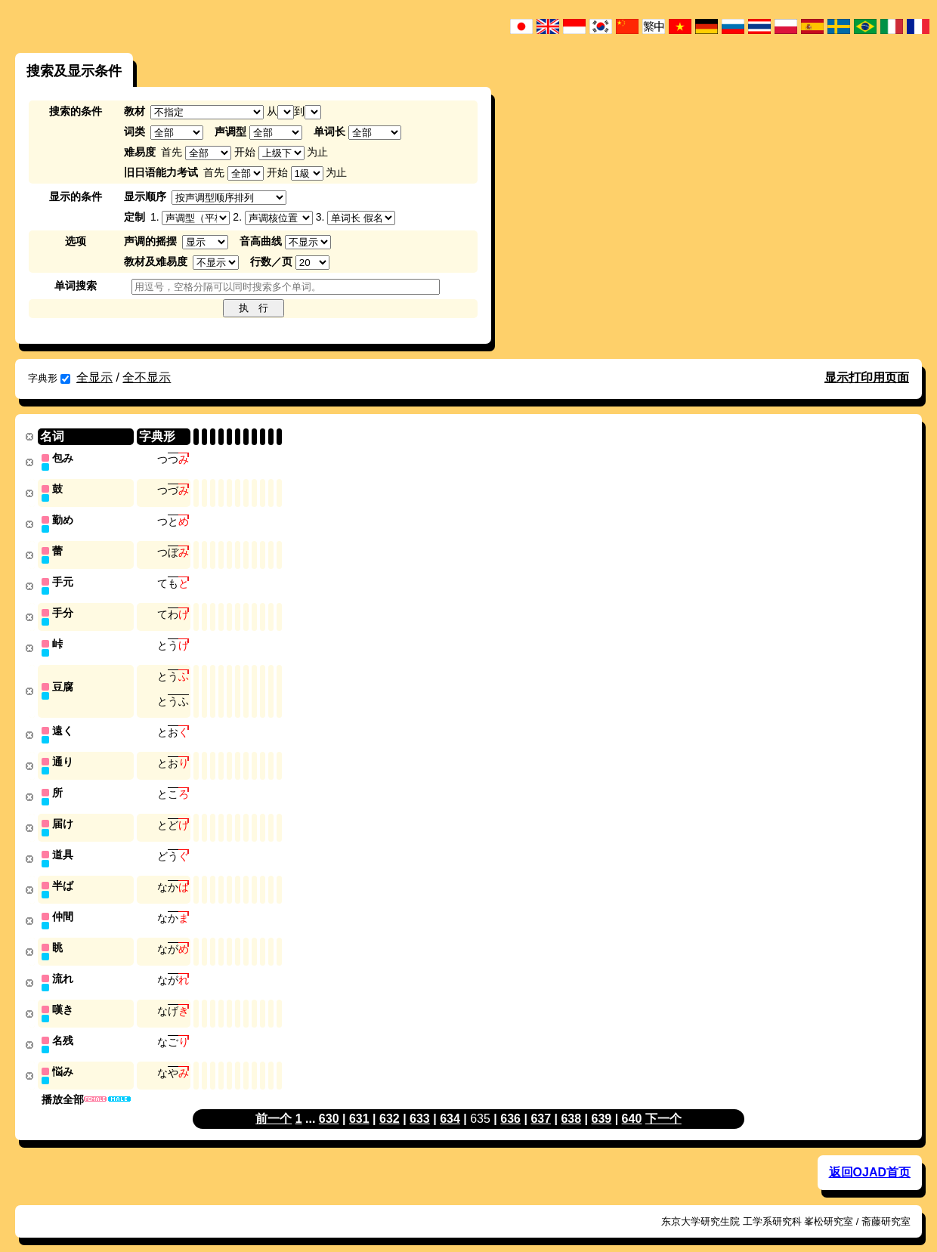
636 (510, 1102)
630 (329, 1102)
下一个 (663, 1102)
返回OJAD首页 (870, 1156)
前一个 (273, 1102)
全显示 (94, 377)
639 (602, 1102)
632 (389, 1102)
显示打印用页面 (866, 377)
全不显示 (146, 377)
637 (540, 1102)
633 (420, 1102)
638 (571, 1102)
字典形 (49, 378)
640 (632, 1102)
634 (450, 1102)
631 (359, 1102)
